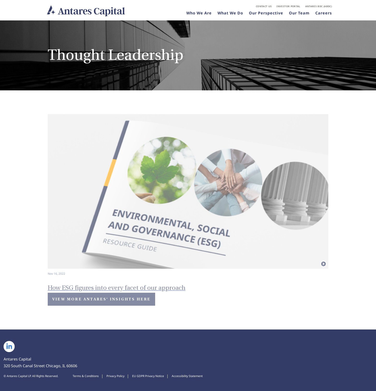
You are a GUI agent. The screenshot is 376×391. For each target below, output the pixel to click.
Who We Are (199, 13)
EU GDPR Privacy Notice (148, 376)
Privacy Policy (115, 376)
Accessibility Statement (187, 376)
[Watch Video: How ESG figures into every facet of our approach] (188, 284)
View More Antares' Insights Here (101, 299)
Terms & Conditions (86, 376)
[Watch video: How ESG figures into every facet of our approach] (188, 195)
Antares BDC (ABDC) (318, 6)
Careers (323, 13)
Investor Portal (288, 6)
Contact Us (264, 6)
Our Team (299, 13)
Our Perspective (266, 13)
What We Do (230, 13)
